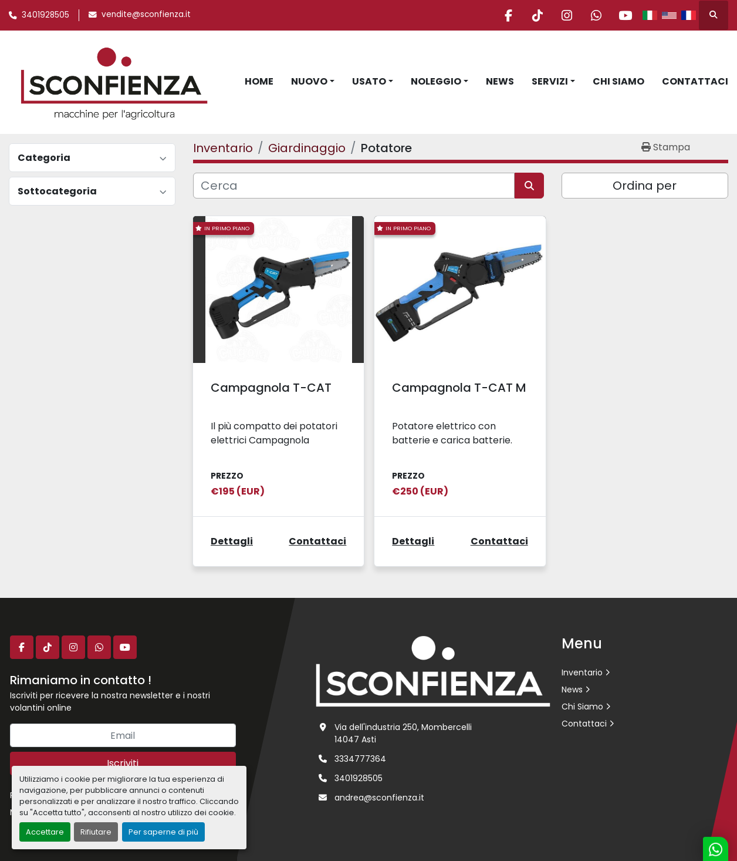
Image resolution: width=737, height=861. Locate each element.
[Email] (123, 735)
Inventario (582, 672)
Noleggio (436, 81)
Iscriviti (122, 763)
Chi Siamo (618, 81)
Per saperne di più (163, 832)
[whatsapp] (595, 15)
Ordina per (645, 185)
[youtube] (625, 15)
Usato (369, 81)
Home (259, 81)
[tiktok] (535, 15)
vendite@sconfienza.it (146, 14)
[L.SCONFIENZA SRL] (433, 671)
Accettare (45, 832)
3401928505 (45, 15)
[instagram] (565, 15)
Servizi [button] (550, 81)
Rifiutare (95, 832)
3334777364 (360, 759)
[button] (312, 82)
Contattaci (695, 81)
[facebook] (505, 15)
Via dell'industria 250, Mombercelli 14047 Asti (403, 733)
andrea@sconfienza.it (379, 797)
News (500, 81)
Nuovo (309, 81)
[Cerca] (354, 186)
